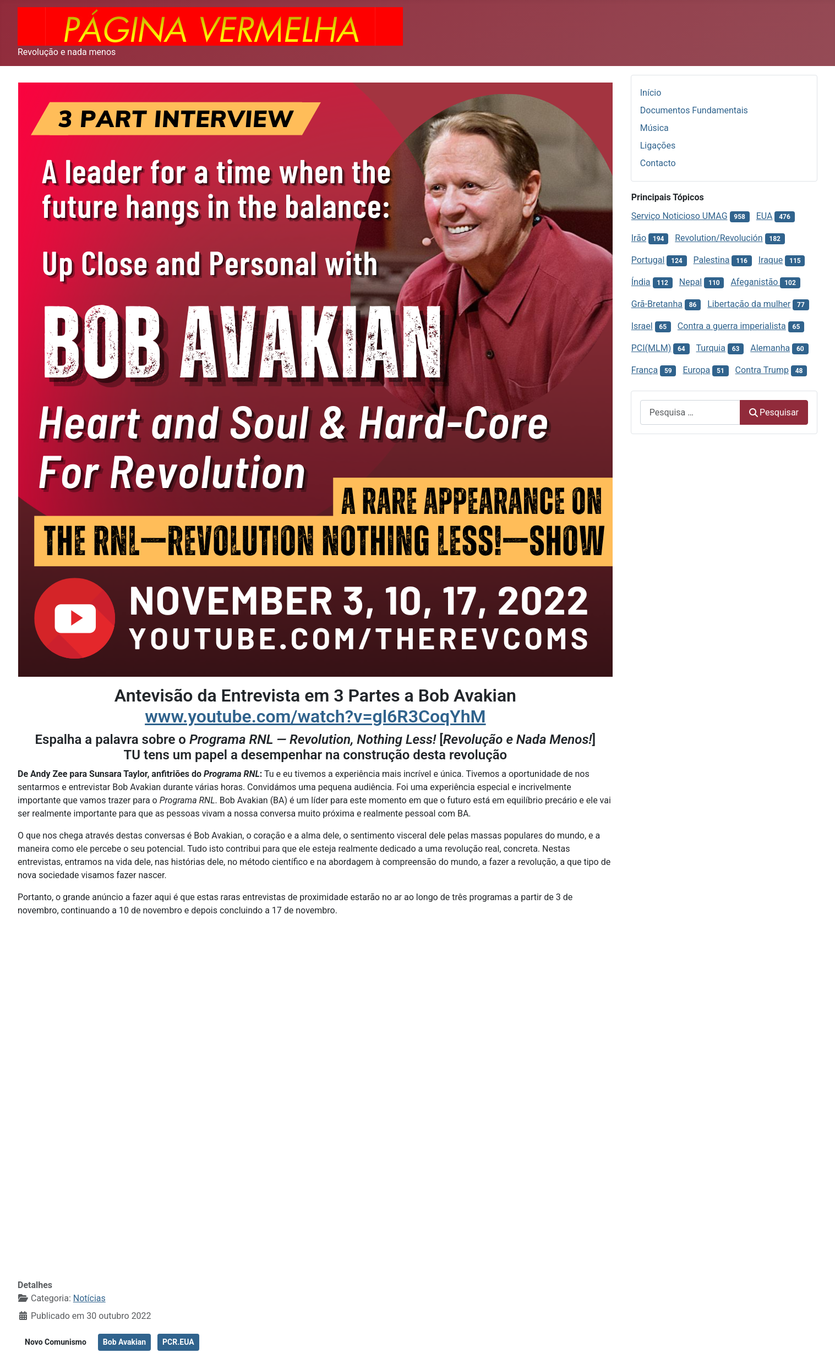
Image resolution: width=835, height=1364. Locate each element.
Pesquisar (774, 412)
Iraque (770, 260)
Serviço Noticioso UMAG (679, 216)
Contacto (658, 163)
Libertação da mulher (748, 304)
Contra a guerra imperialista (732, 326)
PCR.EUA (178, 1342)
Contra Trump (762, 370)
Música (654, 128)
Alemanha (770, 348)
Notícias (89, 1298)
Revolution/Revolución (718, 238)
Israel (642, 326)
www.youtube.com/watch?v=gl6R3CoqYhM (315, 716)
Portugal (648, 260)
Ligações (657, 145)
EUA (764, 216)
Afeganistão (755, 282)
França (644, 370)
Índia (641, 282)
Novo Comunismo (55, 1342)
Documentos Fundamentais (694, 110)
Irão (638, 238)
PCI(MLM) (651, 348)
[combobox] (690, 412)
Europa (696, 370)
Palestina (712, 260)
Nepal (690, 282)
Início (651, 92)
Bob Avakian (124, 1342)
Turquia (710, 348)
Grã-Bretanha (657, 304)
